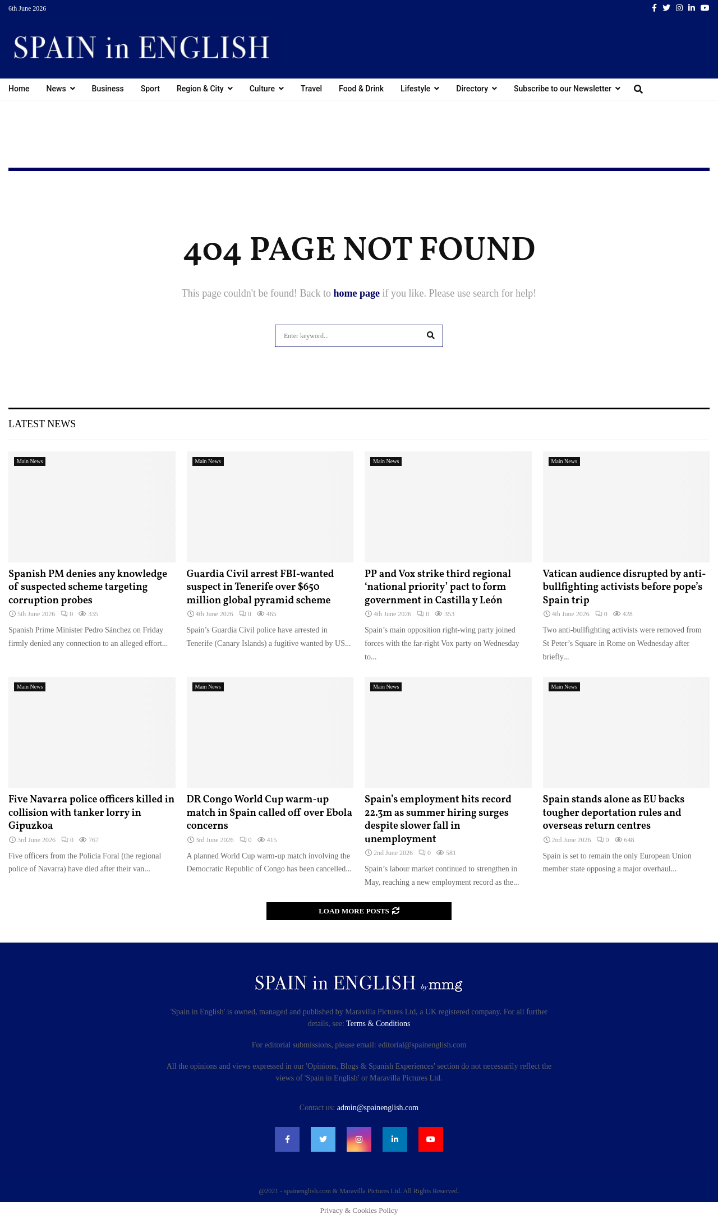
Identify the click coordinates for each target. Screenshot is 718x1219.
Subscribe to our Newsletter (562, 88)
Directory (472, 88)
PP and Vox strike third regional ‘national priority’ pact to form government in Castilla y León (438, 587)
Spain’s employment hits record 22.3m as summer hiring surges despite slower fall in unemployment (438, 819)
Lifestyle (415, 88)
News (56, 88)
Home (19, 88)
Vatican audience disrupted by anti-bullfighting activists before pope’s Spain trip (624, 587)
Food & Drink (361, 88)
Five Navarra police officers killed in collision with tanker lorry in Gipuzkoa (91, 813)
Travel (311, 88)
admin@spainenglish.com (377, 1107)
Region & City (200, 88)
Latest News (42, 424)
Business (108, 88)
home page (356, 293)
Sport (150, 88)
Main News (30, 461)
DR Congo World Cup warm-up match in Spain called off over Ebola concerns (269, 813)
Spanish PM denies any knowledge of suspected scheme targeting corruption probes (87, 587)
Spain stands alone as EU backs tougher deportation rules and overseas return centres (614, 813)
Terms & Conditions (378, 1023)
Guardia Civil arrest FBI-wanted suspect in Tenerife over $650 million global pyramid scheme (260, 587)
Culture (262, 88)
